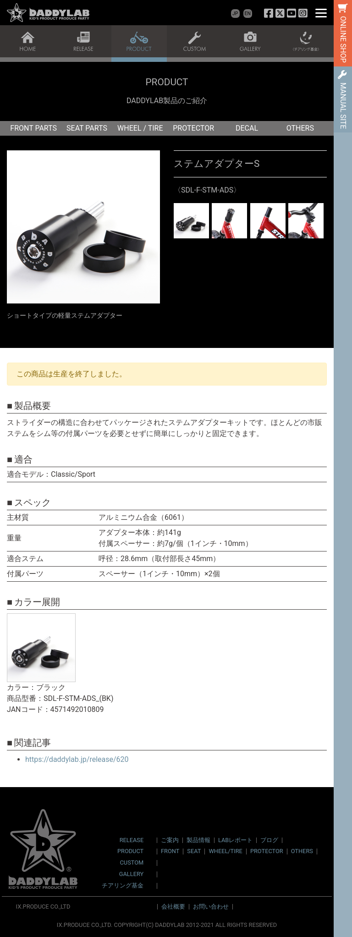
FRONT (170, 851)
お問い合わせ (211, 906)
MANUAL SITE (343, 106)
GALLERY (131, 874)
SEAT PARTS (86, 128)
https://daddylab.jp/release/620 (77, 759)
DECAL (247, 128)
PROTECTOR (193, 128)
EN (248, 14)
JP (235, 14)
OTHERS (300, 128)
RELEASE (132, 840)
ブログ (269, 840)
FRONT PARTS (33, 128)
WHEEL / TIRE (140, 128)
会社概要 (173, 906)
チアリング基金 (122, 886)
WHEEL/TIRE (225, 851)
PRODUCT (130, 851)
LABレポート (235, 840)
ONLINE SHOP (343, 39)
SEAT (194, 851)
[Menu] (321, 12)
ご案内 (170, 840)
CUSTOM (132, 863)
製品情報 (198, 840)
